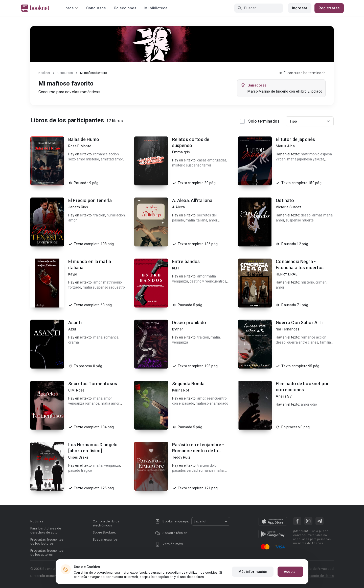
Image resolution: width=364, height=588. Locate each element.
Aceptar (290, 572)
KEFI (175, 268)
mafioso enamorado (212, 403)
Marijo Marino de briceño (267, 91)
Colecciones (125, 8)
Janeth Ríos (78, 207)
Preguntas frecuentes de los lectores (46, 541)
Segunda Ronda (188, 383)
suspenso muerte (300, 220)
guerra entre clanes (302, 342)
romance (111, 337)
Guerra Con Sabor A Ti (299, 322)
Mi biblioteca (156, 8)
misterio (307, 282)
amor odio (309, 404)
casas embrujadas (211, 160)
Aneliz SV (284, 396)
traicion (99, 215)
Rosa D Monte (79, 146)
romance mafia (211, 470)
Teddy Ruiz (181, 457)
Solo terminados (260, 121)
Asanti (75, 322)
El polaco (315, 91)
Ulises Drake (78, 457)
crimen (321, 282)
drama (73, 342)
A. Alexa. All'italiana (192, 200)
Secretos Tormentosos (92, 383)
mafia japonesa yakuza (305, 159)
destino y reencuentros (208, 281)
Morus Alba (285, 146)
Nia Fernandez (288, 329)
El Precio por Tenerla (90, 200)
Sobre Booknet (104, 532)
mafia (98, 337)
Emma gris (181, 152)
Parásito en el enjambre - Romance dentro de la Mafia (198, 450)
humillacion (116, 215)
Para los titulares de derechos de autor (45, 530)
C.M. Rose (76, 390)
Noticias (36, 521)
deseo (306, 215)
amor (72, 220)
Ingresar (299, 8)
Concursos (96, 8)
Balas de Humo (83, 139)
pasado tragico (80, 470)
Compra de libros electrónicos (106, 523)
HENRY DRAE (287, 274)
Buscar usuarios (105, 539)
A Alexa (178, 207)
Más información (252, 572)
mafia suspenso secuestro (104, 287)
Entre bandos (186, 261)
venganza (180, 342)
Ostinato (285, 200)
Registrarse (329, 8)
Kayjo (72, 274)
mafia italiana (196, 220)
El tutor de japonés (295, 139)
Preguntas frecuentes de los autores (46, 552)
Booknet (44, 73)
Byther (177, 329)
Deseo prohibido (189, 322)
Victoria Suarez (288, 207)
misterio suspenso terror (191, 165)
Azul (72, 329)
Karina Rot (180, 390)
